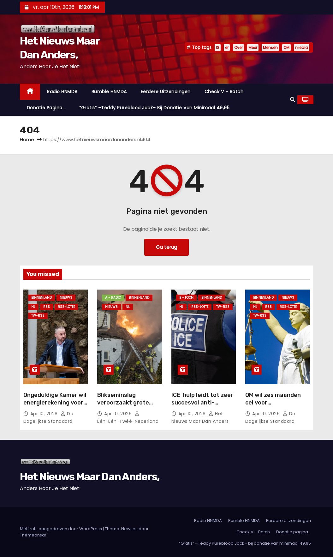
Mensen (270, 47)
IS (217, 47)
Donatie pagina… (46, 108)
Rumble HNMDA (109, 91)
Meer (252, 47)
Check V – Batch (224, 91)
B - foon (186, 297)
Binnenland (41, 297)
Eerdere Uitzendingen (166, 91)
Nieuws (66, 297)
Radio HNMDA (62, 91)
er (227, 47)
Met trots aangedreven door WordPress (61, 529)
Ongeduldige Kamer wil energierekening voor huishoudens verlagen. (54, 403)
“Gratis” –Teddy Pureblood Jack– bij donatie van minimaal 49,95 (154, 108)
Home (27, 139)
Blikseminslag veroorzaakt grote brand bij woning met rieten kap (126, 406)
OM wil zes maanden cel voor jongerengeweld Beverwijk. (273, 406)
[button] (292, 99)
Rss (46, 306)
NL (33, 306)
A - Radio (113, 297)
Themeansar (33, 535)
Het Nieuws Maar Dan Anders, (89, 476)
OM (286, 47)
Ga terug (166, 247)
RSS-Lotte (66, 306)
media (301, 47)
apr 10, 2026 (44, 413)
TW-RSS (38, 315)
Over (238, 47)
